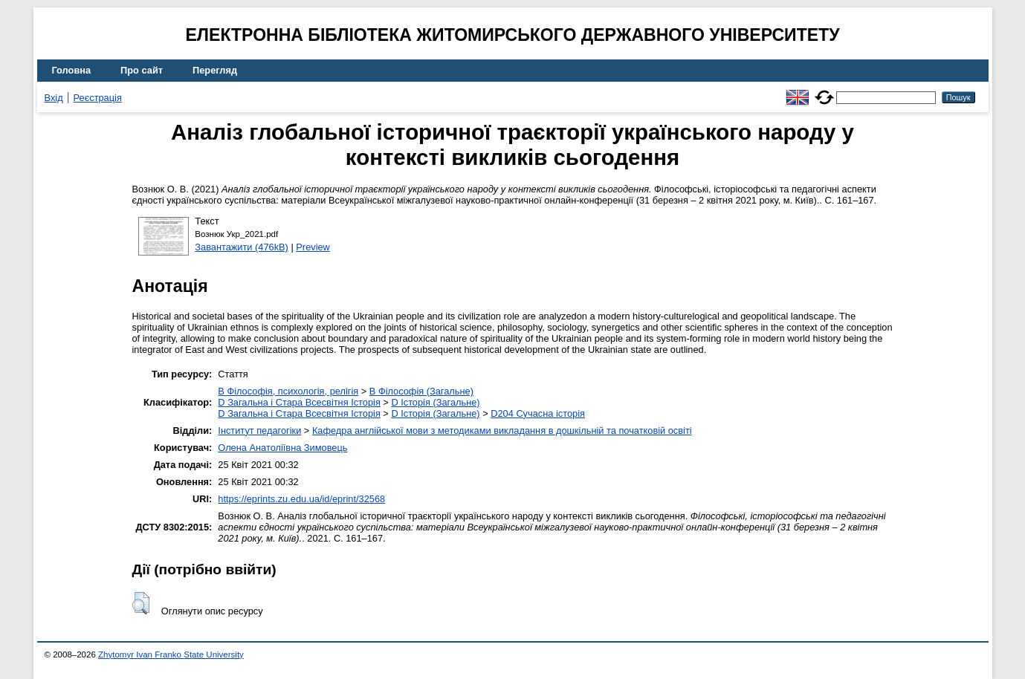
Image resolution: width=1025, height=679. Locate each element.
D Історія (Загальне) (435, 402)
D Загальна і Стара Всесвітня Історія (299, 402)
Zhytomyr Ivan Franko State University (171, 654)
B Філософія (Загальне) (421, 391)
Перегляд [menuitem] (215, 70)
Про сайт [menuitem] (141, 70)
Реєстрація (98, 97)
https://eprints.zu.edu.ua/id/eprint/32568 (301, 498)
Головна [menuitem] (71, 70)
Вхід (54, 97)
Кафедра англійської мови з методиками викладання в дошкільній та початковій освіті (502, 430)
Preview (313, 247)
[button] (140, 603)
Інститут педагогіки (259, 430)
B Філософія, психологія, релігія (288, 391)
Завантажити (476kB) (241, 247)
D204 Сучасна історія (538, 413)
